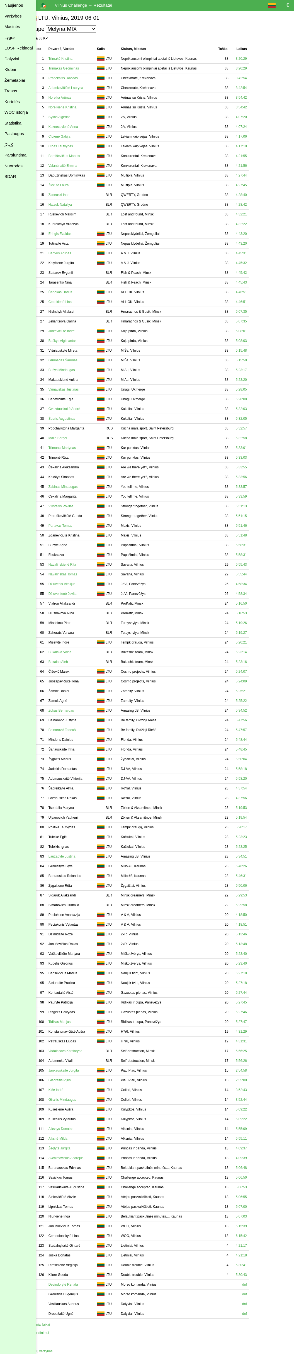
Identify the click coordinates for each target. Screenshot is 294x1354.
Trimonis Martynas (73, 448)
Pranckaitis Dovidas (74, 78)
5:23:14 (252, 652)
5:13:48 (252, 944)
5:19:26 (252, 623)
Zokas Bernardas (72, 710)
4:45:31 (252, 253)
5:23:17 (252, 370)
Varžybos (12, 16)
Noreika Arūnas (71, 98)
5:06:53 (252, 1187)
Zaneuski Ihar (70, 195)
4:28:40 (252, 195)
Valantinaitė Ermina (74, 166)
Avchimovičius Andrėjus (77, 1158)
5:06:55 (252, 1197)
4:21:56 (252, 166)
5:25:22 (252, 701)
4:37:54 (252, 788)
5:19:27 (252, 633)
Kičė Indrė (67, 1090)
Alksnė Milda (69, 1139)
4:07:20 (252, 117)
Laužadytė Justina (73, 856)
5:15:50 (252, 360)
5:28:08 (252, 399)
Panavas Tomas (71, 526)
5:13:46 (252, 934)
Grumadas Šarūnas (74, 360)
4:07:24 (252, 127)
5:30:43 (252, 1275)
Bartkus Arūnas (71, 253)
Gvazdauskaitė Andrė (75, 409)
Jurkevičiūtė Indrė (73, 331)
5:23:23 (252, 837)
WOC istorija (16, 112)
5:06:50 (252, 1177)
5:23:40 (252, 954)
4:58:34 (252, 584)
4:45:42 (252, 273)
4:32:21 (252, 214)
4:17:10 (252, 146)
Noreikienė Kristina (74, 107)
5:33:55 (252, 467)
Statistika (12, 123)
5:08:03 (252, 341)
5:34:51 (252, 856)
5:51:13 (252, 506)
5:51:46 (252, 526)
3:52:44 (252, 1100)
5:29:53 (252, 895)
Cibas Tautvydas (72, 146)
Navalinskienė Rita (73, 565)
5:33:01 (252, 448)
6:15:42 (252, 1236)
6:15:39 (252, 1226)
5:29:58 (252, 905)
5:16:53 (252, 613)
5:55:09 (252, 1129)
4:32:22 (252, 224)
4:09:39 (252, 1158)
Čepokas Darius (71, 292)
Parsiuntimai (16, 155)
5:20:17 (252, 827)
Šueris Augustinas (73, 419)
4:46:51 (252, 292)
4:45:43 (252, 282)
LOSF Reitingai (18, 48)
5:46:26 (252, 866)
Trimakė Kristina (72, 59)
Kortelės (12, 101)
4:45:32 (252, 263)
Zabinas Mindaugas (74, 487)
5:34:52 (252, 710)
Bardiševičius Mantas (75, 156)
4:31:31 (252, 1041)
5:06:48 (252, 1168)
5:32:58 (252, 438)
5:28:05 (252, 389)
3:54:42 (252, 98)
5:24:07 (252, 672)
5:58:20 (252, 779)
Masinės (12, 26)
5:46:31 (252, 876)
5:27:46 (252, 1012)
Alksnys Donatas (72, 1129)
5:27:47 (252, 1022)
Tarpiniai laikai (50, 1324)
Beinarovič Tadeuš (73, 730)
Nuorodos (13, 165)
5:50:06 (252, 886)
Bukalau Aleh (69, 662)
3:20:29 (252, 59)
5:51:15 (252, 516)
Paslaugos (14, 133)
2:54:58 (252, 1070)
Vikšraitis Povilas (72, 506)
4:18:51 (252, 924)
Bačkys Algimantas (74, 341)
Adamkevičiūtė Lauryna (77, 88)
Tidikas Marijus (71, 1022)
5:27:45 (252, 1002)
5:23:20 (252, 380)
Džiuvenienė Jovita (74, 594)
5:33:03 (252, 457)
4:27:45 (252, 185)
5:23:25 (252, 847)
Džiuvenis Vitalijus (73, 584)
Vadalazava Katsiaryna (77, 1051)
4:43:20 (252, 234)
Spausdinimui (50, 1333)
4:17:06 (252, 136)
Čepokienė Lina (71, 302)
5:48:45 (252, 749)
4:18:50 (252, 915)
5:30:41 (252, 1265)
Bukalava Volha (71, 652)
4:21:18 (252, 1255)
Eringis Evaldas (71, 234)
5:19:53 (252, 808)
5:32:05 (252, 419)
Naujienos (13, 5)
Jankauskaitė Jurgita (75, 1070)
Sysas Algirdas (71, 117)
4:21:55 (252, 156)
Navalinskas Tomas (74, 574)
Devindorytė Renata (74, 1284)
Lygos (9, 37)
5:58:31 (252, 545)
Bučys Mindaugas (73, 370)
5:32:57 (252, 428)
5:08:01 (252, 331)
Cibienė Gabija (71, 136)
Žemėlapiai (14, 80)
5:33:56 (252, 477)
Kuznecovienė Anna (74, 127)
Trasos (10, 90)
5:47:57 (252, 730)
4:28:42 (252, 205)
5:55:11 (252, 1139)
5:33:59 (252, 496)
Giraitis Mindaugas (73, 1100)
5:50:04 (252, 759)
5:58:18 (252, 769)
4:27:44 (252, 175)
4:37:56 (252, 798)
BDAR (10, 176)
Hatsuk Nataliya (71, 205)
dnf (255, 1284)
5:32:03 (252, 409)
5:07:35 (252, 312)
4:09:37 (252, 1148)
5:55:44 (252, 574)
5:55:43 (252, 565)
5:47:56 (252, 720)
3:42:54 (252, 78)
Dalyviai (11, 58)
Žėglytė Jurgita (71, 1148)
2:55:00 (252, 1080)
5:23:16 (252, 662)
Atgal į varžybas (52, 1351)
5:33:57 (252, 487)
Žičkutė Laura (70, 185)
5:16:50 (252, 603)
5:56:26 (252, 1061)
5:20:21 (252, 642)
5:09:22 (252, 1109)
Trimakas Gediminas (75, 68)
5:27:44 (252, 993)
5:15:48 (252, 350)
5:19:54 (252, 817)
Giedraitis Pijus (71, 1080)
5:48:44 (252, 740)
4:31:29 (252, 1031)
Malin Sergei (69, 438)
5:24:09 (252, 681)
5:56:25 (252, 1051)
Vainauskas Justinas (75, 389)
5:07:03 (252, 1216)
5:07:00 (252, 1207)
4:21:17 (252, 1246)
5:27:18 (252, 973)
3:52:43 (252, 1090)
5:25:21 (252, 691)
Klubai (10, 69)
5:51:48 (252, 535)
